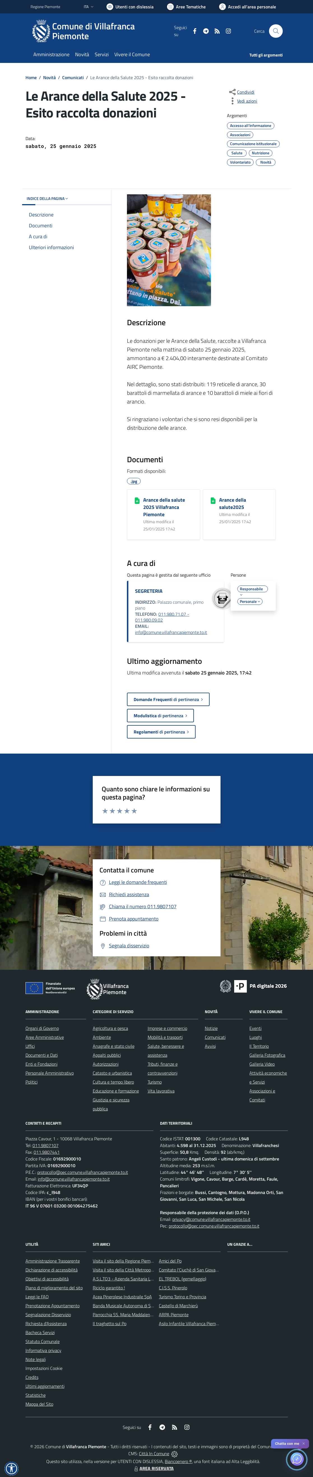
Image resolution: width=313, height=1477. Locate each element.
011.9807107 (46, 1145)
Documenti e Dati (41, 1055)
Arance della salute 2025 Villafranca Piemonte (164, 507)
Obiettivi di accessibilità (47, 1278)
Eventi (255, 1028)
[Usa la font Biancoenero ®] (130, 6)
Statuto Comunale (42, 1341)
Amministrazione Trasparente (52, 1260)
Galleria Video (262, 1064)
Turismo (155, 1082)
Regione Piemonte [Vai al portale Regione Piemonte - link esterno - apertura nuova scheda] (45, 7)
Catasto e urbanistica (112, 1073)
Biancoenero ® (178, 1461)
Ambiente (102, 1037)
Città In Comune (154, 1453)
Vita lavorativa (161, 1090)
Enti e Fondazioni (41, 1064)
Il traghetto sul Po (109, 1323)
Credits (31, 1377)
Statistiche (35, 1395)
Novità (49, 77)
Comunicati (73, 77)
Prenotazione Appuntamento (52, 1305)
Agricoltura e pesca (110, 1028)
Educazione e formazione (116, 1090)
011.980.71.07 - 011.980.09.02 (162, 617)
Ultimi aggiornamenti (44, 1386)
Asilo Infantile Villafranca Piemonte (191, 1323)
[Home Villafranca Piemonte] (102, 31)
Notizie (211, 1028)
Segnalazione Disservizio (48, 1314)
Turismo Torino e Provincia (182, 1296)
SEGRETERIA (149, 591)
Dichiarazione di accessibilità (51, 1269)
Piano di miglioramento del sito (54, 1287)
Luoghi (255, 1037)
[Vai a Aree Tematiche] (186, 6)
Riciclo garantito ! (109, 1287)
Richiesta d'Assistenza (46, 1323)
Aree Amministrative (44, 1037)
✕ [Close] (303, 1443)
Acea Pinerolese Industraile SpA (122, 1296)
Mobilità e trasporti (165, 1037)
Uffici (30, 1046)
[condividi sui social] (241, 92)
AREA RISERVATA (153, 1468)
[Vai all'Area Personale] (247, 6)
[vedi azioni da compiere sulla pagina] (242, 100)
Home (31, 77)
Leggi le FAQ (37, 1296)
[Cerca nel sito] (275, 31)
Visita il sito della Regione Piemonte (126, 1260)
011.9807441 (47, 1152)
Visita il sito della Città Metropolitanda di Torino (136, 1269)
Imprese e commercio (167, 1028)
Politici (31, 1082)
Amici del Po (170, 1260)
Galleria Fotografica (267, 1055)
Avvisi (210, 1046)
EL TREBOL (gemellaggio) (182, 1278)
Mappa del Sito (39, 1404)
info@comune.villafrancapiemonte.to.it (171, 632)
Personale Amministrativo (49, 1073)
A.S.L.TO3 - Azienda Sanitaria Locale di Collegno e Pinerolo (147, 1278)
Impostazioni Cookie (43, 1368)
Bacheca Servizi (40, 1332)
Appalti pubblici (107, 1055)
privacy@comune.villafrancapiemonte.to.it (211, 1219)
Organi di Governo (42, 1028)
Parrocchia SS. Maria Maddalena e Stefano (132, 1314)
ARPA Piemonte (174, 1314)
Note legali (35, 1359)
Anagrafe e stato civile (114, 1046)
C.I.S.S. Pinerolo (173, 1287)
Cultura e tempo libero (113, 1082)
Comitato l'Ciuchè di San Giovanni (190, 1269)
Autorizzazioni (106, 1064)
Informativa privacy (43, 1350)
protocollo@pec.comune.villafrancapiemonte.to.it (82, 1172)
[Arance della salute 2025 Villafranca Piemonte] (137, 500)
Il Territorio (259, 1046)
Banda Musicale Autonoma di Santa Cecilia (132, 1305)
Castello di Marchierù (178, 1305)
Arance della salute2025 (232, 503)
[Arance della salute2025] (213, 500)
